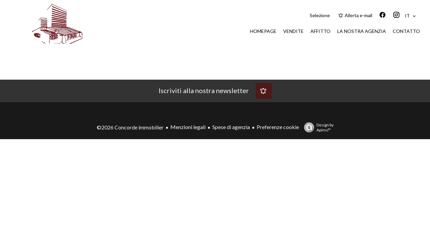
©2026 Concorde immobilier (130, 127)
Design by (317, 127)
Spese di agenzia (231, 127)
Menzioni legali (188, 127)
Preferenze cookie (278, 127)
